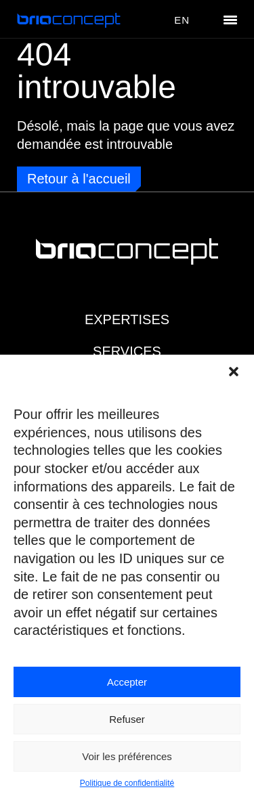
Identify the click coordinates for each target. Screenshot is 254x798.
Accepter (127, 682)
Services (127, 351)
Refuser (127, 719)
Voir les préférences (127, 756)
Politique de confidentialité (127, 783)
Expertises (127, 319)
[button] (233, 371)
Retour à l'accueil (79, 178)
